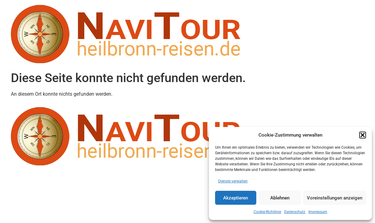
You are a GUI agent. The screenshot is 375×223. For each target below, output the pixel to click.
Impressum (317, 212)
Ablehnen (279, 198)
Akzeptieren (235, 198)
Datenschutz (294, 212)
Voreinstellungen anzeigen (334, 198)
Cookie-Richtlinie (267, 212)
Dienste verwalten (233, 181)
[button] (363, 135)
